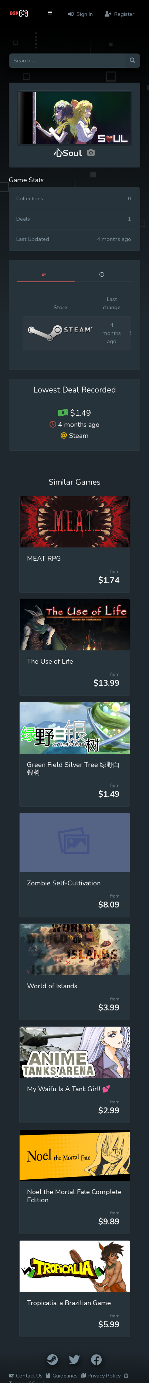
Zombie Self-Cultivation (64, 883)
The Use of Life (50, 661)
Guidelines (61, 1375)
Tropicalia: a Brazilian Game (69, 1303)
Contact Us (26, 1375)
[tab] (46, 274)
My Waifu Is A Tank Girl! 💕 (69, 1089)
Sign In (80, 14)
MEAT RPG (44, 558)
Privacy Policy (101, 1375)
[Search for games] (67, 60)
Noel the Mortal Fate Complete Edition (74, 1195)
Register (119, 14)
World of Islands (52, 986)
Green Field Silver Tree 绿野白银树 (73, 768)
